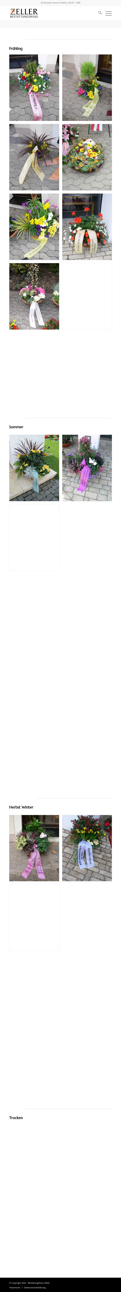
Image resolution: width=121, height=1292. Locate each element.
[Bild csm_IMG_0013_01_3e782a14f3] (35, 469)
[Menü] (107, 13)
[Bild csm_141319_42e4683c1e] (35, 158)
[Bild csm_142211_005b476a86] (35, 89)
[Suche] (98, 13)
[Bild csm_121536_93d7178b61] (88, 228)
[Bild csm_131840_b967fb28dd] (35, 849)
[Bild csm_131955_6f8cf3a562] (35, 228)
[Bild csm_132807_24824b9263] (88, 158)
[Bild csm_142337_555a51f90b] (35, 297)
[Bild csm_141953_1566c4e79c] (88, 89)
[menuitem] (98, 13)
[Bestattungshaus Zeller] (50, 13)
